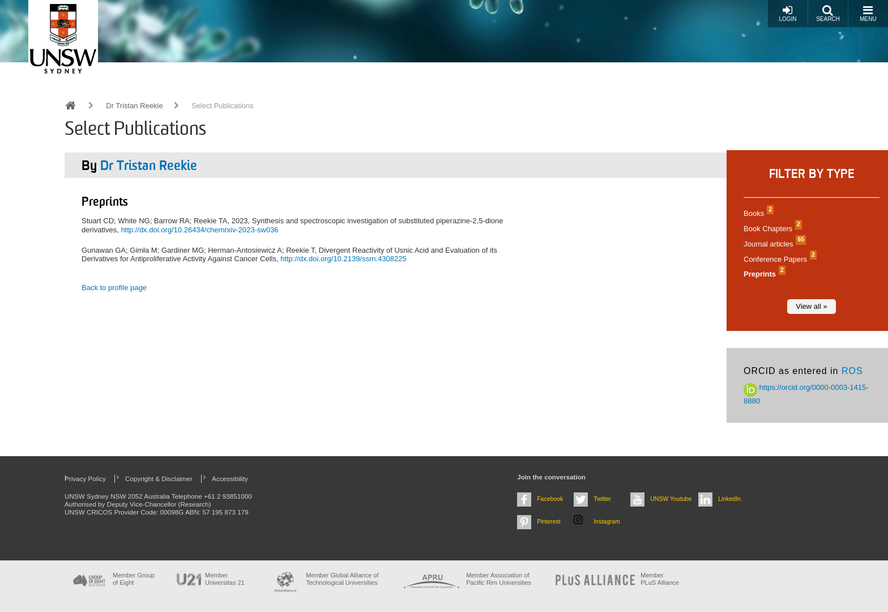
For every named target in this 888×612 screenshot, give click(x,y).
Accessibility (230, 478)
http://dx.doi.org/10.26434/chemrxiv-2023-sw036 (199, 230)
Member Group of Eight (134, 579)
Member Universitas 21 (225, 579)
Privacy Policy (85, 478)
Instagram (607, 521)
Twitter (602, 498)
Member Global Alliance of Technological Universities (342, 579)
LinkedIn (729, 498)
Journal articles (773, 244)
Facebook (550, 498)
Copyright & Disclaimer (159, 478)
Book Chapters (771, 228)
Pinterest (549, 521)
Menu (868, 13)
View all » (811, 306)
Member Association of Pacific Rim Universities (498, 579)
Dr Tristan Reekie (134, 105)
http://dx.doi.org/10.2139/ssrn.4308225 (343, 258)
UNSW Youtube (670, 498)
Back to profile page (114, 287)
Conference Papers (779, 259)
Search (828, 13)
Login (787, 13)
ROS (852, 371)
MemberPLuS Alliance (660, 579)
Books (757, 213)
